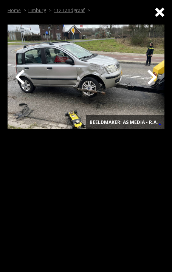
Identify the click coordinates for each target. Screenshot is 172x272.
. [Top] (160, 122)
